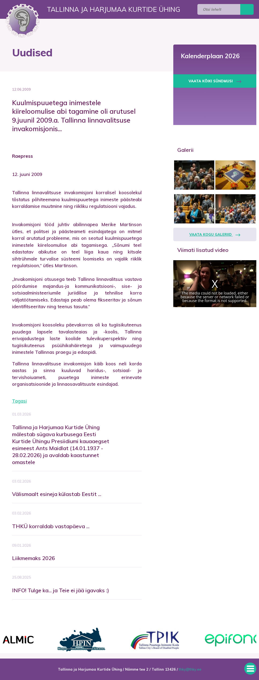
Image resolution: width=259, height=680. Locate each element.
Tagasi (19, 401)
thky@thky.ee (190, 669)
